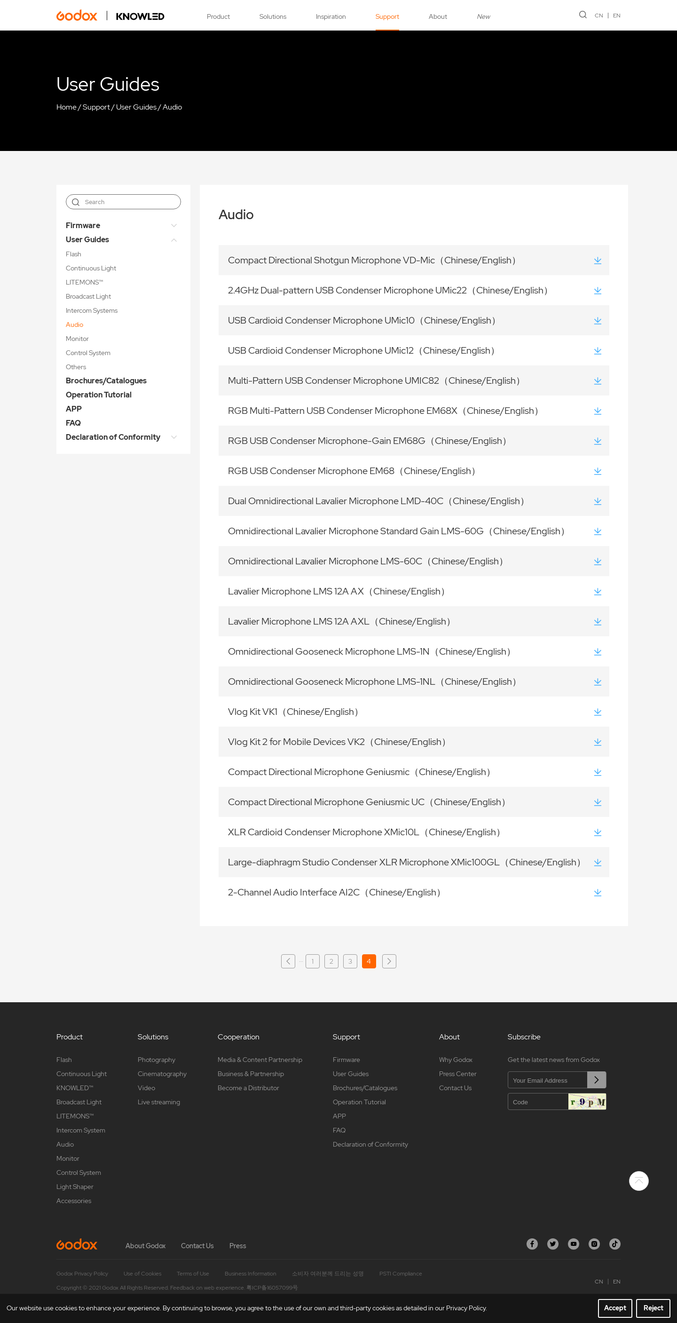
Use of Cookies (142, 1273)
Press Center (458, 1073)
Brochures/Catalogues (106, 381)
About (438, 16)
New (483, 16)
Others (76, 367)
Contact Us (455, 1088)
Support (387, 16)
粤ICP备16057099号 (272, 1287)
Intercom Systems (92, 310)
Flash (73, 254)
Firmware (83, 225)
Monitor (77, 338)
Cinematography (162, 1073)
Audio (172, 107)
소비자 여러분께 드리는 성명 (328, 1273)
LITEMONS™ (84, 282)
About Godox (145, 1246)
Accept (615, 1308)
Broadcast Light (88, 296)
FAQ (73, 423)
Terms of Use (193, 1273)
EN (617, 15)
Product (218, 16)
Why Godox (455, 1059)
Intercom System (80, 1130)
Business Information (250, 1273)
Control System (88, 353)
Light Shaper (75, 1186)
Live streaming (159, 1102)
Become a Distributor (248, 1088)
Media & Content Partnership (260, 1059)
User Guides (136, 107)
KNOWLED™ (74, 1088)
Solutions (273, 16)
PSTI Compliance (400, 1273)
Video (146, 1088)
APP (74, 409)
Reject (653, 1308)
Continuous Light (91, 268)
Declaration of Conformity (113, 437)
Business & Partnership (251, 1073)
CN (599, 15)
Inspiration (331, 16)
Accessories (73, 1200)
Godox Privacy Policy (82, 1273)
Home (66, 107)
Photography (156, 1059)
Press (237, 1246)
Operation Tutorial (99, 395)
